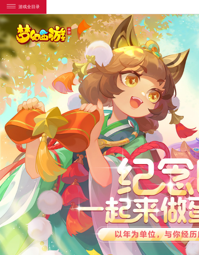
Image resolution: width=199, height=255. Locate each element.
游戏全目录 (23, 6)
